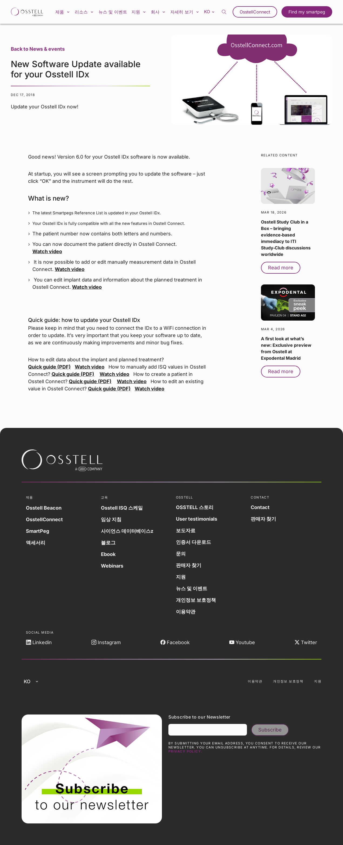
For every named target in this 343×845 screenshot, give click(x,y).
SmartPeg (37, 531)
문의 (181, 554)
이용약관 (185, 611)
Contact (260, 507)
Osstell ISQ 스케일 (122, 508)
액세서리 (35, 542)
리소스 (84, 12)
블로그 (108, 542)
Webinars (112, 566)
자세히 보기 (185, 12)
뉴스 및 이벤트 (113, 12)
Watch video (47, 251)
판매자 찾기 (188, 565)
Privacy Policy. (185, 751)
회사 (158, 12)
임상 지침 (111, 519)
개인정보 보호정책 (196, 600)
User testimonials (196, 519)
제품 (62, 12)
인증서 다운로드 (193, 542)
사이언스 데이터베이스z (127, 531)
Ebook (108, 554)
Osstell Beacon (44, 508)
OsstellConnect (255, 12)
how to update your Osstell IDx (101, 320)
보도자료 (185, 530)
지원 (139, 12)
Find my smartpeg (306, 12)
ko (209, 11)
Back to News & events (38, 49)
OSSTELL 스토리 (194, 507)
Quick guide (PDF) (49, 367)
